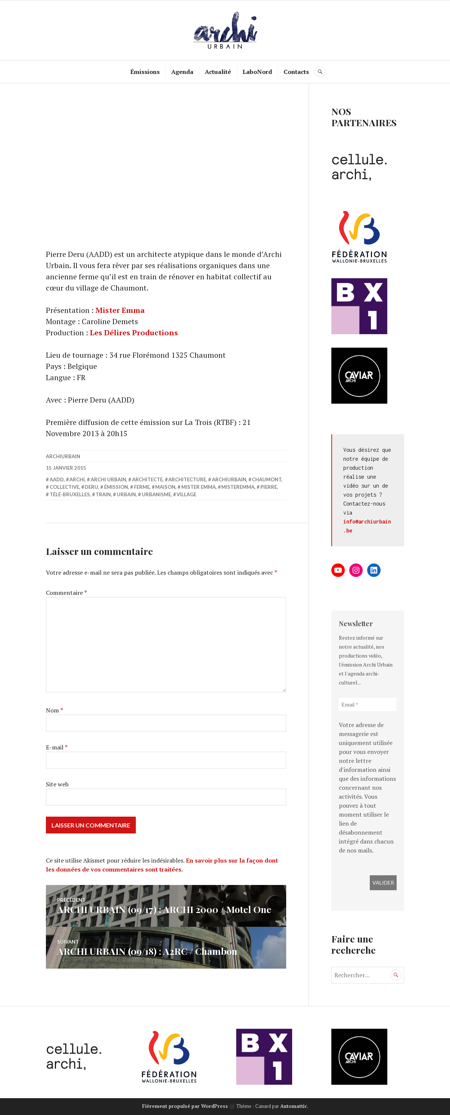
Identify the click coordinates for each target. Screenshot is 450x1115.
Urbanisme (156, 494)
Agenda (182, 72)
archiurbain (63, 456)
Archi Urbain (108, 479)
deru (91, 487)
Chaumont (266, 479)
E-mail (57, 747)
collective (64, 487)
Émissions (145, 72)
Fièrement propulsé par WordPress (185, 1106)
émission (116, 487)
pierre (268, 487)
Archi (77, 479)
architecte (147, 479)
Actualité (218, 72)
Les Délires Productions (134, 332)
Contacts (296, 72)
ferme (142, 487)
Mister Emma (120, 310)
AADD (57, 479)
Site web (57, 784)
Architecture (187, 479)
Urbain (126, 494)
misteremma (237, 487)
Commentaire (66, 592)
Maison (165, 487)
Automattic (293, 1106)
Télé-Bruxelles (70, 494)
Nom (54, 710)
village (186, 494)
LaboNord (257, 72)
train (103, 494)
